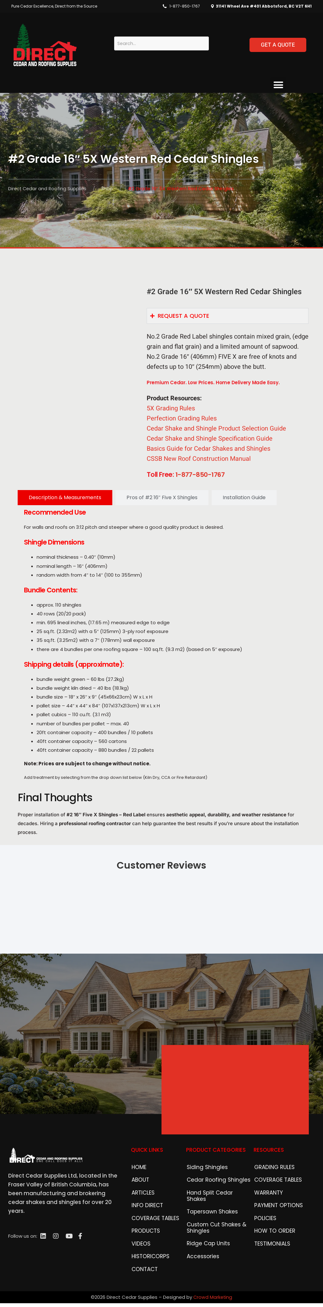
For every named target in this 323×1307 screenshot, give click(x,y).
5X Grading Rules (171, 410)
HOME (138, 1180)
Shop (109, 188)
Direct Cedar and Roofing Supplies (48, 188)
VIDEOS (140, 1267)
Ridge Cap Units (205, 1258)
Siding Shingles (204, 1180)
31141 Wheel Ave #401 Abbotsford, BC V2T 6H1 (263, 6)
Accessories (201, 1273)
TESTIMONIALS (269, 1267)
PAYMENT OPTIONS (275, 1223)
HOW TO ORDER (272, 1252)
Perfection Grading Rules (182, 420)
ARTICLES (142, 1209)
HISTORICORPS (148, 1281)
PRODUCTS (144, 1252)
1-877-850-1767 (184, 6)
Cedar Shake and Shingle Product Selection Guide (216, 431)
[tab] (65, 499)
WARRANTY (267, 1209)
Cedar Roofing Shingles (214, 1194)
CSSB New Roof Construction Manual (199, 461)
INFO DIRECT (145, 1223)
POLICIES (263, 1238)
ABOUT (139, 1194)
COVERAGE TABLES (152, 1238)
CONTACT (143, 1296)
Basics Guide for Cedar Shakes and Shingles (208, 451)
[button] (278, 85)
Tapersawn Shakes (209, 1223)
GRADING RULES (271, 1180)
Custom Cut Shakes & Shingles (213, 1241)
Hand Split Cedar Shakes (215, 1209)
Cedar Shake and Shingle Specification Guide (210, 441)
